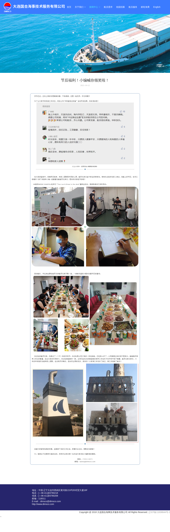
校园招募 (120, 7)
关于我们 (80, 7)
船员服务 (133, 7)
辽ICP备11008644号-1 (159, 512)
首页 (69, 7)
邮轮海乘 (145, 7)
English (156, 7)
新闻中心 (94, 7)
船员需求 (108, 7)
